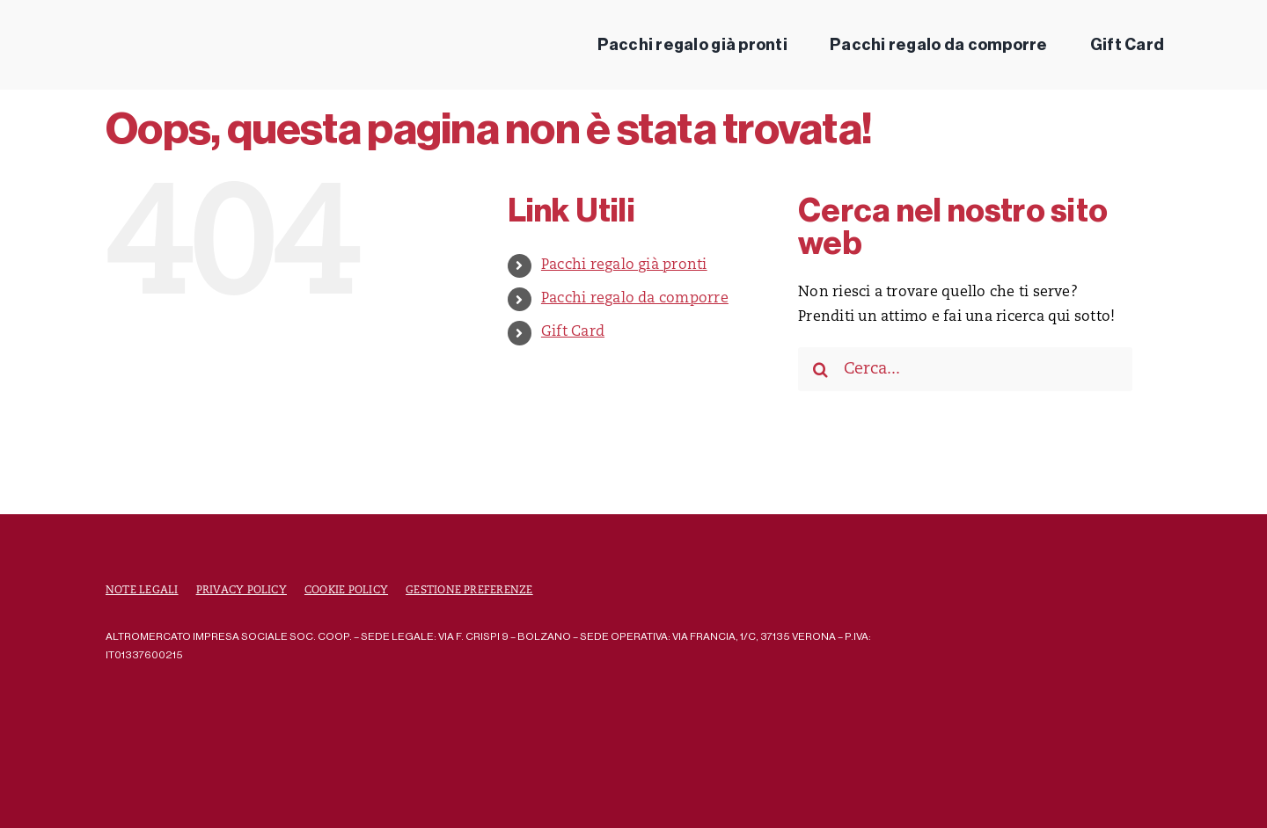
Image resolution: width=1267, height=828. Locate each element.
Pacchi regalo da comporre (635, 299)
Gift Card (572, 332)
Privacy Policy (241, 590)
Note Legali (142, 590)
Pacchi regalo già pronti (624, 265)
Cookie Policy (346, 590)
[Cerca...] (965, 369)
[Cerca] (820, 369)
